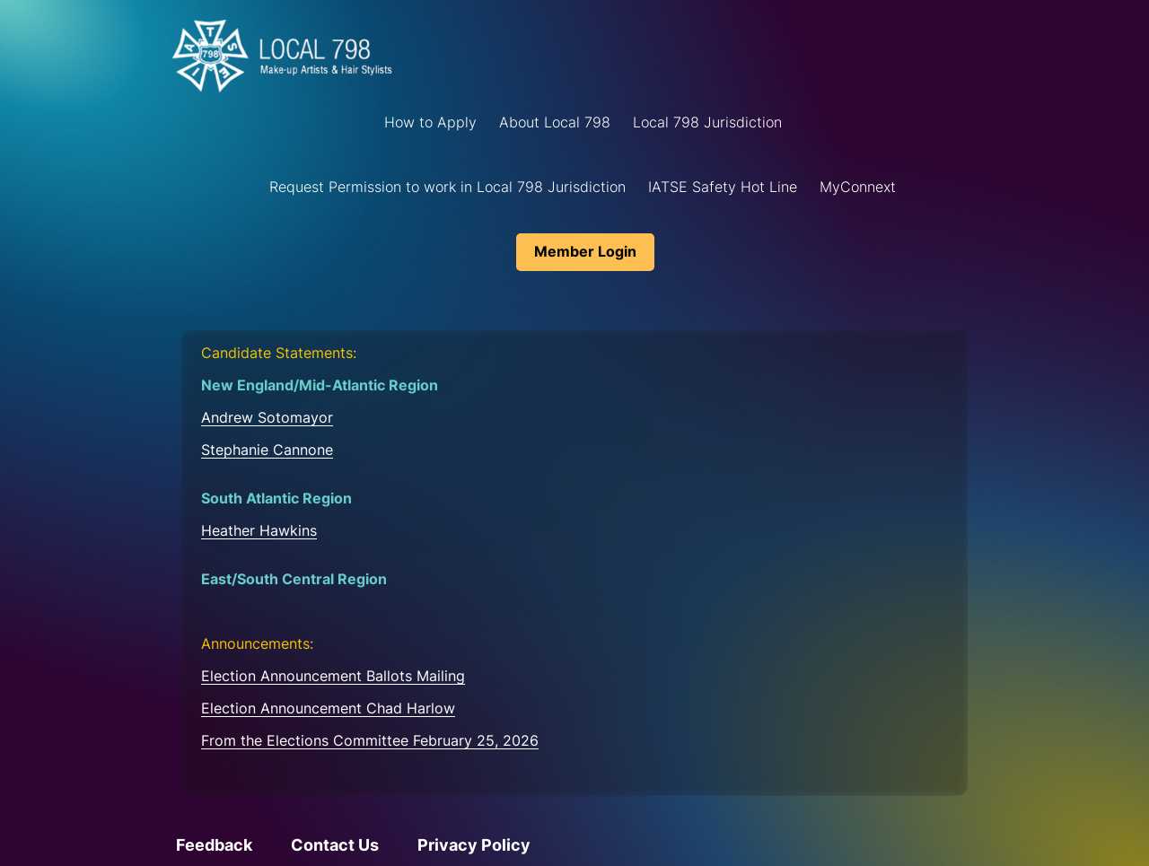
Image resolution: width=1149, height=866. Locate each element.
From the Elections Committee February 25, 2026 (370, 740)
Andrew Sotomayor (267, 417)
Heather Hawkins (259, 530)
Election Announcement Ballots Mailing (333, 676)
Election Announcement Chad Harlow (328, 708)
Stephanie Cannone (267, 450)
